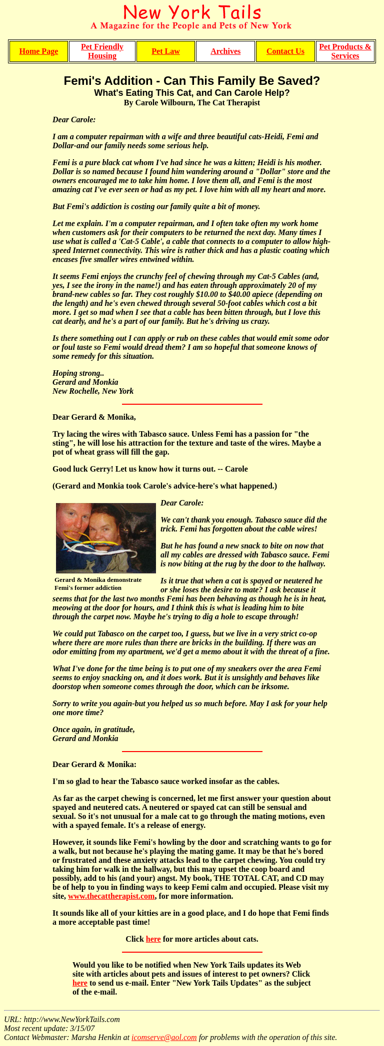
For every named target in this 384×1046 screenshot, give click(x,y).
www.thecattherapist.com (111, 896)
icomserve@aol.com (164, 1037)
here (153, 939)
